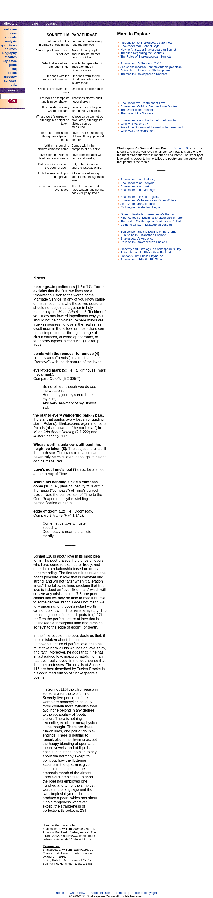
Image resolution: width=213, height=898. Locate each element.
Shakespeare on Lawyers (138, 183)
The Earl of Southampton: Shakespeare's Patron (152, 221)
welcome (10, 29)
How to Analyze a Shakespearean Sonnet (148, 49)
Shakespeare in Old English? (140, 197)
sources (11, 49)
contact (51, 23)
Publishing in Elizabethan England (143, 235)
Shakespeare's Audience (137, 238)
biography (9, 53)
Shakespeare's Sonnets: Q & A (141, 63)
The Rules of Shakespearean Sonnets (145, 56)
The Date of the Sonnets (136, 113)
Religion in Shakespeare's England (144, 242)
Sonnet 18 (181, 148)
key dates (10, 61)
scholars (10, 80)
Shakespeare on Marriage (138, 190)
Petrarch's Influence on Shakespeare (145, 70)
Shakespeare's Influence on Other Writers (148, 200)
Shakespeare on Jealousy (138, 179)
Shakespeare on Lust (135, 186)
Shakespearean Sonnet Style (140, 46)
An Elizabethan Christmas (137, 203)
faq (14, 69)
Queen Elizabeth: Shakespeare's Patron (147, 214)
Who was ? (134, 123)
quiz (13, 84)
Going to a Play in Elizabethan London (146, 224)
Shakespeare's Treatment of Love (143, 103)
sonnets (11, 37)
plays (13, 33)
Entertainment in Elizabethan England (146, 252)
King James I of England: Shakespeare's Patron (153, 217)
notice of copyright (144, 893)
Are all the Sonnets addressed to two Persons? (151, 127)
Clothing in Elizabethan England (142, 207)
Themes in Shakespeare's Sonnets (143, 74)
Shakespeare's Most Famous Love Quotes (149, 106)
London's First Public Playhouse (142, 256)
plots (13, 65)
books (12, 72)
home (34, 23)
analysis (11, 41)
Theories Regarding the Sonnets (142, 53)
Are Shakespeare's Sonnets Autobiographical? (151, 67)
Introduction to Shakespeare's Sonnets (146, 42)
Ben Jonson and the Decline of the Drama (148, 231)
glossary (10, 76)
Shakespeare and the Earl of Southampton (149, 120)
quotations (9, 45)
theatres (11, 57)
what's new (77, 893)
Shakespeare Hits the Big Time (141, 259)
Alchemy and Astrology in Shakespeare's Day (150, 249)
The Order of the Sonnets (137, 110)
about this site (100, 893)
